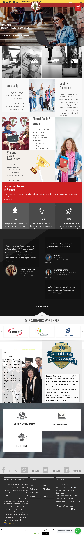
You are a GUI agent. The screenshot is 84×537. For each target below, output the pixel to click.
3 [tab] (76, 42)
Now (78, 8)
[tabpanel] (42, 23)
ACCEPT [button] (46, 533)
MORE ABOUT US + (8, 199)
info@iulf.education (68, 487)
